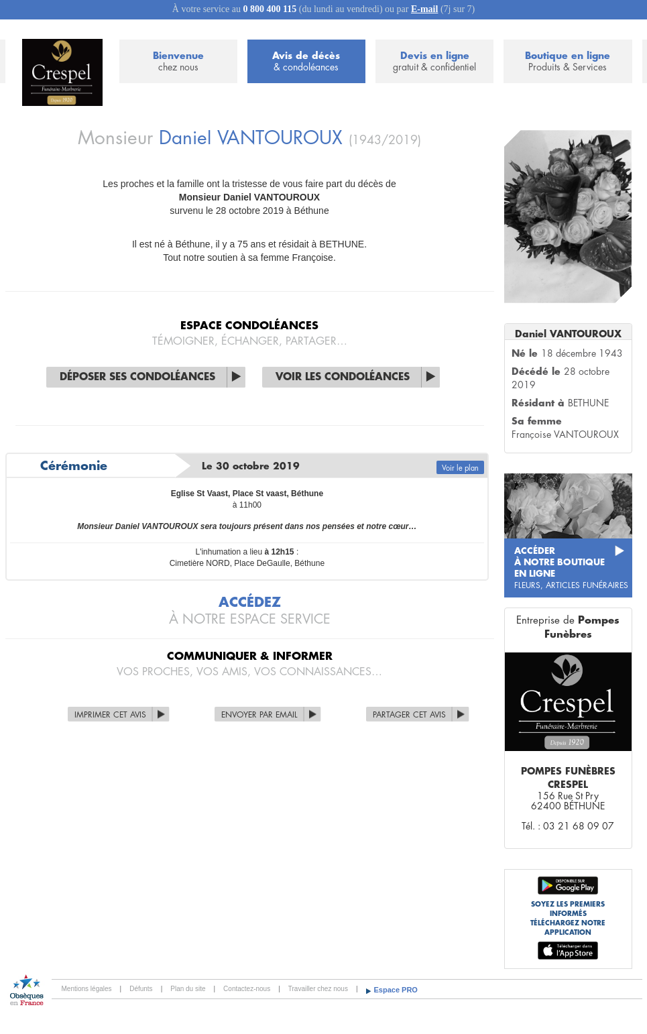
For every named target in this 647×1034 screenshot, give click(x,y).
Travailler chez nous (318, 988)
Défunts (140, 988)
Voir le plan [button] (460, 468)
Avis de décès (306, 62)
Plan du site (187, 988)
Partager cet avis (409, 715)
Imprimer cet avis (110, 715)
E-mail (424, 9)
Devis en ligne (434, 62)
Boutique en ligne (568, 62)
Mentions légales (87, 988)
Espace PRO (396, 990)
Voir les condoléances (343, 377)
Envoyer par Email (259, 715)
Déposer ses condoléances (137, 377)
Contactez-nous (246, 988)
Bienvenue (178, 62)
